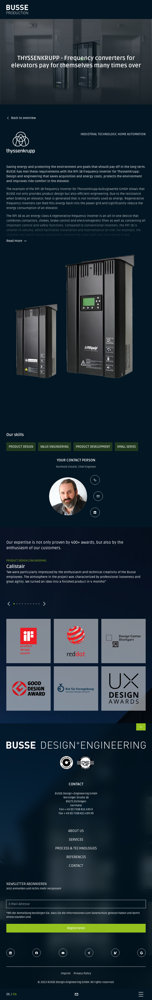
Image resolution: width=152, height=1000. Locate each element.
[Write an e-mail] (98, 496)
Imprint (65, 973)
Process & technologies (76, 848)
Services (76, 839)
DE (8, 994)
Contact (76, 865)
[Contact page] (76, 994)
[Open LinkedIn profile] (95, 512)
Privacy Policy (82, 973)
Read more (16, 241)
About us (76, 831)
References (76, 857)
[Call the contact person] (95, 480)
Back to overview (21, 118)
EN (15, 994)
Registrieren (76, 928)
